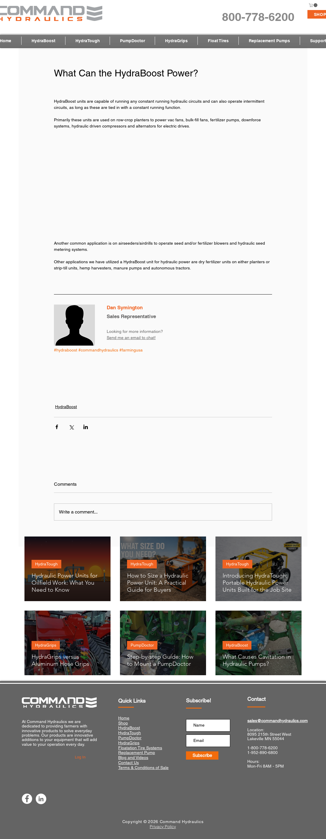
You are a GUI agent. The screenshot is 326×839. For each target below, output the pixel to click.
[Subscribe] (202, 755)
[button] (313, 5)
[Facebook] (27, 799)
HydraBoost (66, 406)
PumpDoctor (142, 645)
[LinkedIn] (41, 799)
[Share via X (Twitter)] (71, 427)
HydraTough (46, 564)
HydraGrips (45, 645)
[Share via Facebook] (57, 427)
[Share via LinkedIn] (85, 427)
